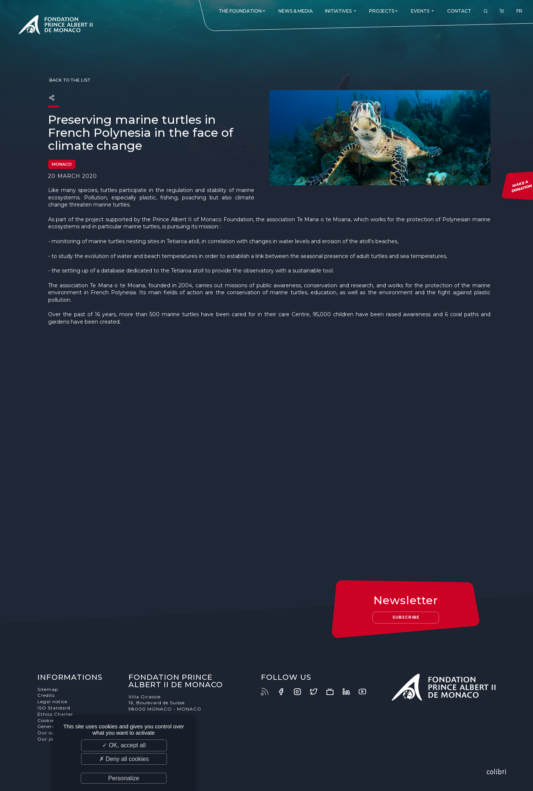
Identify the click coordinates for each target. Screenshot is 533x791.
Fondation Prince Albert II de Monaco (56, 26)
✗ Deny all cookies (124, 759)
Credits (46, 695)
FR (519, 11)
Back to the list (69, 80)
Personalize (123, 778)
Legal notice (52, 701)
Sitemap (47, 689)
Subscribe (405, 617)
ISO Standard (53, 708)
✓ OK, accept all (123, 745)
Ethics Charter (55, 714)
